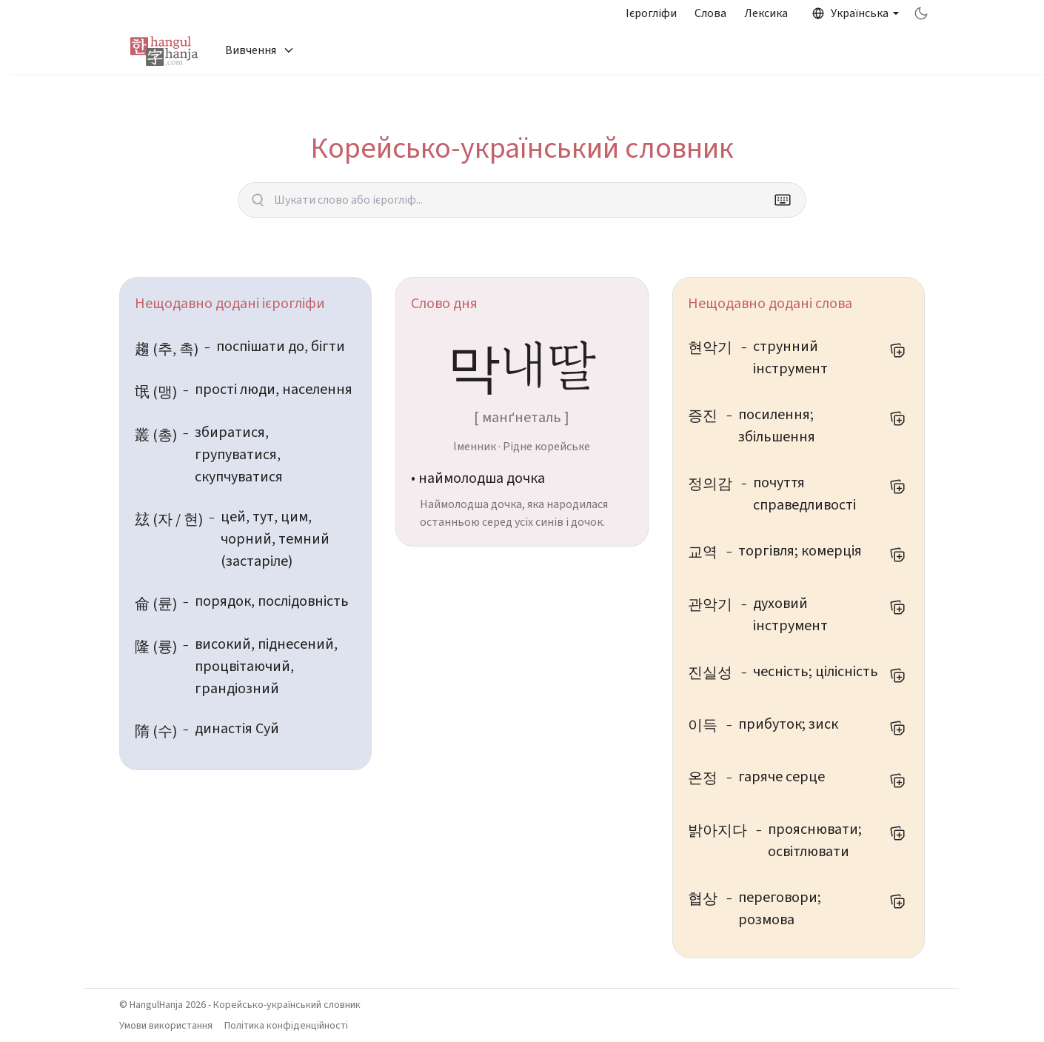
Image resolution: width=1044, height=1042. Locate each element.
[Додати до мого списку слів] (897, 350)
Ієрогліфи (651, 13)
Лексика (766, 13)
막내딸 (522, 363)
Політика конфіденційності (286, 1025)
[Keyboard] (782, 200)
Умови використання (166, 1025)
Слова (710, 13)
